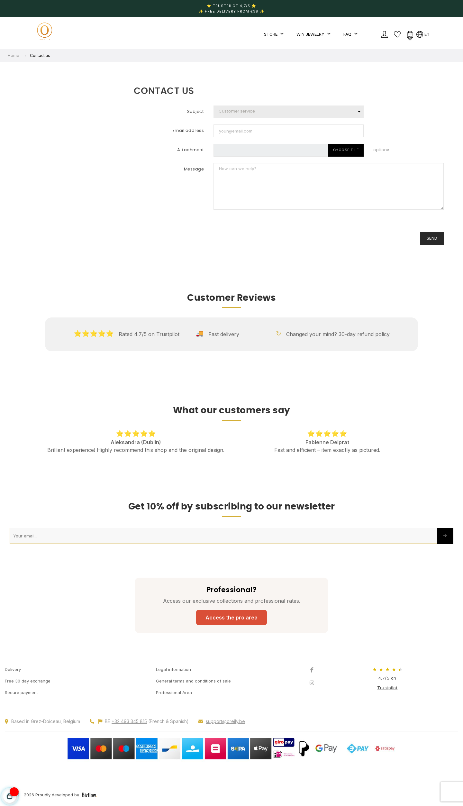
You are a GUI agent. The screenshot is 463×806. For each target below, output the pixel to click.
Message (194, 169)
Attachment (190, 150)
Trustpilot (387, 687)
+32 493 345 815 (129, 721)
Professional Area (174, 692)
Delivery (13, 669)
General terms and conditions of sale (193, 680)
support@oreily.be (225, 721)
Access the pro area (231, 617)
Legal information (173, 669)
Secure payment (21, 692)
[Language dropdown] (422, 34)
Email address (188, 131)
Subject (195, 112)
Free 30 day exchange (27, 680)
